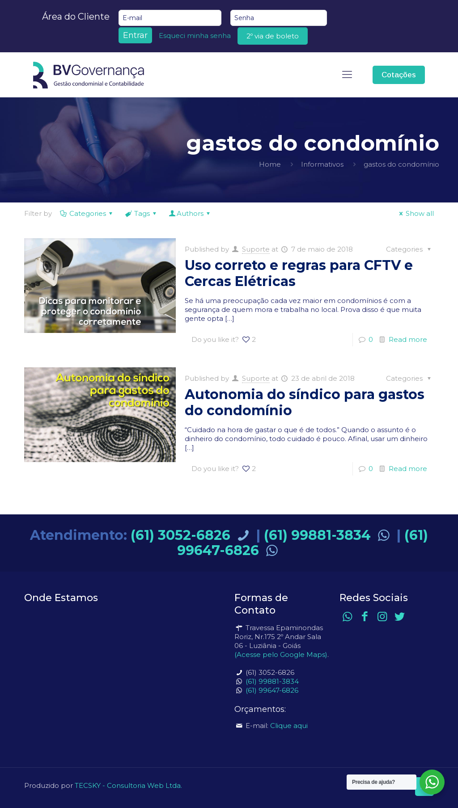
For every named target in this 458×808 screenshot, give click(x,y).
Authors (190, 213)
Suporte (256, 249)
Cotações (399, 75)
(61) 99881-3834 (328, 535)
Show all (415, 213)
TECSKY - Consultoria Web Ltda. (128, 785)
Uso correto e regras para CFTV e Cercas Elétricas (299, 273)
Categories (87, 213)
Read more (408, 339)
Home (270, 164)
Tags (141, 213)
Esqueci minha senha (195, 35)
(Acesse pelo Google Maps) (280, 654)
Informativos (322, 164)
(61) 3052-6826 (192, 535)
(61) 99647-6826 (272, 690)
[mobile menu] (347, 74)
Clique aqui (289, 725)
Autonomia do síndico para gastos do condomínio (304, 402)
